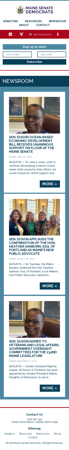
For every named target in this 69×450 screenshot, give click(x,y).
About (24, 25)
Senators (10, 21)
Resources (33, 21)
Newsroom (57, 21)
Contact (43, 25)
